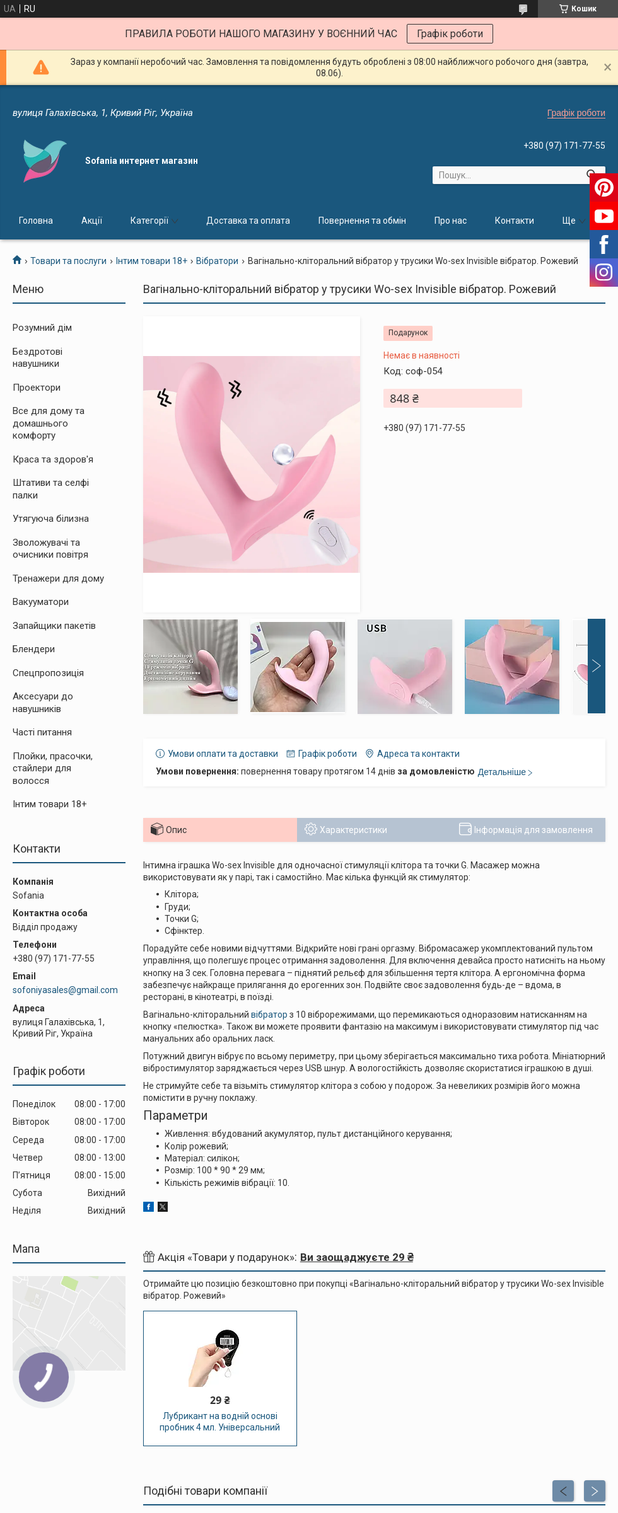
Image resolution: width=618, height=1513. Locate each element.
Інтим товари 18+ (151, 261)
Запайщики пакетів (54, 625)
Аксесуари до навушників (43, 703)
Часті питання (42, 732)
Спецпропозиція (48, 673)
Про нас (450, 221)
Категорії (149, 221)
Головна (36, 221)
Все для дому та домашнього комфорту (49, 423)
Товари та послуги (68, 261)
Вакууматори (41, 601)
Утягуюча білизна (51, 518)
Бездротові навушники (37, 358)
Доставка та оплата (248, 221)
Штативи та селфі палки (51, 489)
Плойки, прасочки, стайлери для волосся (53, 768)
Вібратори (217, 261)
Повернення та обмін (362, 221)
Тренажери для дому (58, 578)
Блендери (34, 649)
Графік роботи (450, 34)
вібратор (269, 1015)
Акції (91, 221)
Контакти (514, 221)
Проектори (37, 387)
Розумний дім (42, 327)
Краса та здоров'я (53, 459)
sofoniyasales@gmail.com (65, 990)
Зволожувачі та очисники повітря (50, 549)
